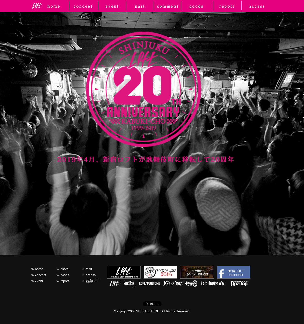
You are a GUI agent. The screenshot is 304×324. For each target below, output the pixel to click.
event (111, 6)
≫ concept (38, 275)
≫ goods (62, 275)
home (57, 6)
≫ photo (62, 269)
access (258, 6)
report (229, 6)
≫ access (89, 275)
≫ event (37, 281)
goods (198, 6)
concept (83, 6)
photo (167, 6)
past (140, 6)
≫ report (62, 281)
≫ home (37, 269)
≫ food (87, 269)
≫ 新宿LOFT (91, 281)
